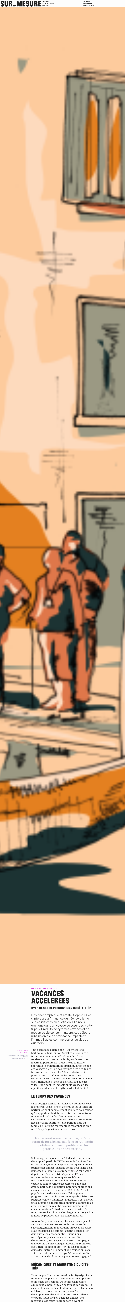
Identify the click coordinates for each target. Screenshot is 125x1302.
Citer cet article (20, 1058)
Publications (48, 3)
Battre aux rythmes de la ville (44, 988)
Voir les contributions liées (18, 1056)
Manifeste (87, 3)
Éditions (45, 1)
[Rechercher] (104, 5)
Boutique (45, 5)
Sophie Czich (22, 1050)
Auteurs (86, 1)
